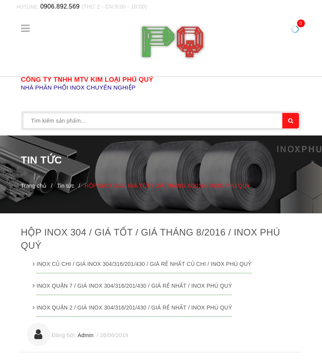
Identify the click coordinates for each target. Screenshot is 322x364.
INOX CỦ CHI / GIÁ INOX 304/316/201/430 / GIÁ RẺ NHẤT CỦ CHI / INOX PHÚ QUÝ (144, 264)
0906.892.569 (59, 6)
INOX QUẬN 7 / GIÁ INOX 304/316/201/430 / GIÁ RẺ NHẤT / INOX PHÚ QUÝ (134, 286)
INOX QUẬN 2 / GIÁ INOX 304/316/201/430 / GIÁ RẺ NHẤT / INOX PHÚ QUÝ (134, 307)
